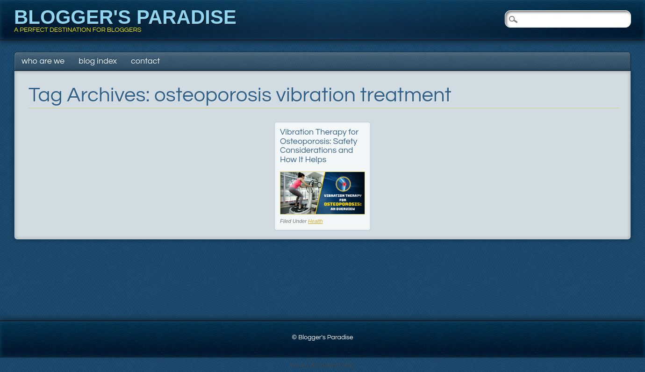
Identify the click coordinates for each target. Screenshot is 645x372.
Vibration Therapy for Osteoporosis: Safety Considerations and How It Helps (319, 146)
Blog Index (98, 61)
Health (315, 221)
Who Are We (43, 61)
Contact (145, 61)
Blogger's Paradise (125, 17)
